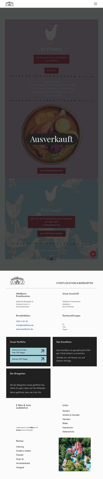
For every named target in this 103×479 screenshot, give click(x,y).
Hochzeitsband (23, 463)
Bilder (65, 423)
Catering (20, 447)
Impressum (68, 427)
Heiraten (66, 419)
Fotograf (20, 467)
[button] (95, 4)
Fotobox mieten (23, 451)
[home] (9, 3)
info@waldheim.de (25, 325)
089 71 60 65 (22, 321)
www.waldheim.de (24, 329)
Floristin (20, 455)
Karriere (66, 411)
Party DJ (20, 459)
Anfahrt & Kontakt (71, 415)
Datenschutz (68, 432)
